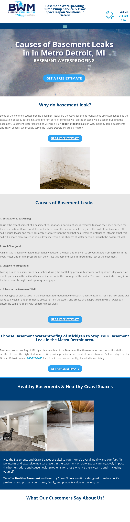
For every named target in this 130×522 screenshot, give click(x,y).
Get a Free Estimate (64, 78)
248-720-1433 (34, 358)
